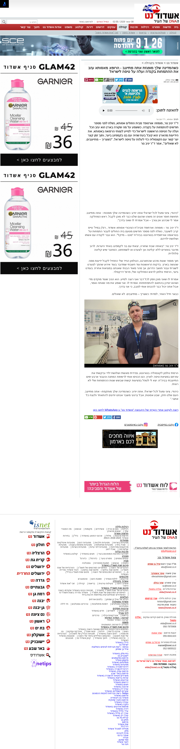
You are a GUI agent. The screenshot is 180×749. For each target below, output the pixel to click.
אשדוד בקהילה (153, 63)
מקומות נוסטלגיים (119, 604)
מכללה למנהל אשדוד (118, 728)
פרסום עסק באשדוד (118, 671)
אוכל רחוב (110, 549)
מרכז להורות (122, 733)
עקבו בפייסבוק (168, 424)
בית (176, 27)
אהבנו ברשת (114, 631)
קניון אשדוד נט (83, 638)
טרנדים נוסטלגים (80, 604)
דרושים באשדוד (120, 682)
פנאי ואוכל (90, 631)
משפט (68, 27)
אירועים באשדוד (120, 680)
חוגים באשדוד (88, 554)
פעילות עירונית (158, 32)
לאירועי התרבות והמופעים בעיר (113, 554)
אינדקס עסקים (74, 631)
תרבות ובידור (121, 551)
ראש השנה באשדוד (108, 633)
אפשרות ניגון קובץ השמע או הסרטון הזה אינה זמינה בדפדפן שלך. (126, 111)
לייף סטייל (123, 613)
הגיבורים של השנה (119, 567)
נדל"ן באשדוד (121, 642)
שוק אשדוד (123, 724)
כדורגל (83, 558)
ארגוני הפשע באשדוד (92, 535)
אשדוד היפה (128, 32)
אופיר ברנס (123, 735)
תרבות (134, 27)
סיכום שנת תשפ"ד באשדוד (114, 588)
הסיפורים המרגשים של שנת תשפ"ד (108, 592)
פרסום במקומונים (120, 658)
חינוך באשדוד (101, 638)
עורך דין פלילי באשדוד (117, 713)
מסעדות (124, 540)
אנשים (78, 529)
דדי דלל (124, 726)
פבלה (125, 737)
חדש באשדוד (98, 610)
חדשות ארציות (121, 535)
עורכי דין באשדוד (120, 689)
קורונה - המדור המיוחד (116, 617)
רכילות (145, 27)
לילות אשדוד (111, 579)
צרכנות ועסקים (120, 608)
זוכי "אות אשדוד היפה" (106, 32)
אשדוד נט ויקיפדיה (119, 697)
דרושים (100, 27)
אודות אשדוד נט (52, 27)
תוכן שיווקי (123, 610)
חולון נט (124, 720)
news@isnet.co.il (167, 608)
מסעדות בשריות (120, 542)
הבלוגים (124, 597)
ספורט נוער (106, 558)
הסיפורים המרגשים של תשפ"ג (92, 567)
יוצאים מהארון (114, 531)
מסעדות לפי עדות (98, 547)
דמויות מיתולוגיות (100, 604)
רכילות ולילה (121, 526)
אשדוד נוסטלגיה (120, 601)
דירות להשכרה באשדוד (117, 669)
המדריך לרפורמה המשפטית (115, 624)
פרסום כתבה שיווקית (118, 700)
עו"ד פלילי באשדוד (119, 711)
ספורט (156, 27)
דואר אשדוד (122, 742)
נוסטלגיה (86, 563)
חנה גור (124, 744)
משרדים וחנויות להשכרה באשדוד (112, 675)
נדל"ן (75, 535)
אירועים (124, 579)
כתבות (125, 563)
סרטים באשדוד (118, 638)
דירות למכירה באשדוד (117, 667)
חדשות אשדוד (121, 533)
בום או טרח (113, 529)
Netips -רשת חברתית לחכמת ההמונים (110, 693)
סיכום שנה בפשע (90, 570)
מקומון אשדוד (121, 660)
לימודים (111, 610)
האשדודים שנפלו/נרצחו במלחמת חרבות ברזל (103, 594)
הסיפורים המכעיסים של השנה (107, 572)
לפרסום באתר (86, 21)
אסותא (169, 119)
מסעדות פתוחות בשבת (81, 545)
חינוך (36, 27)
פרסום (125, 722)
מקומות (88, 529)
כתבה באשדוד (121, 704)
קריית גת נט (122, 717)
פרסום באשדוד (120, 695)
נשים (126, 631)
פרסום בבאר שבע (119, 673)
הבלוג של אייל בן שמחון (117, 599)
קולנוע (79, 27)
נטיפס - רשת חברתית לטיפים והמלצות (110, 647)
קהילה (123, 27)
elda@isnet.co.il (167, 592)
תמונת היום (96, 579)
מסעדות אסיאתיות (104, 545)
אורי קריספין (151, 598)
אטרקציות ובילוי (110, 615)
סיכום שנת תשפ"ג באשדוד (115, 565)
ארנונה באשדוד (121, 686)
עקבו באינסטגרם (136, 424)
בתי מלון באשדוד (120, 653)
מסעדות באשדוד (120, 664)
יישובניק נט (122, 655)
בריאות (142, 32)
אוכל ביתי (120, 545)
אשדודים (100, 529)
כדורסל (93, 558)
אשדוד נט (172, 63)
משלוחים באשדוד (120, 662)
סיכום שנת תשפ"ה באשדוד (114, 627)
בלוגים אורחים (95, 599)
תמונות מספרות (101, 563)
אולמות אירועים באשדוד (116, 706)
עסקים (111, 27)
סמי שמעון (123, 739)
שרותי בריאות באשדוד (117, 678)
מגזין (126, 560)
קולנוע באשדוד (70, 554)
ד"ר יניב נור (160, 119)
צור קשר (25, 27)
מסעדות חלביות (102, 542)
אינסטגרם (83, 579)
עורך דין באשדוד (120, 715)
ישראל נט (123, 644)
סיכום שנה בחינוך (110, 570)
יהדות (101, 631)
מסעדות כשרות (79, 547)
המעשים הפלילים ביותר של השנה (94, 636)
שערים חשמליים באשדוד (116, 691)
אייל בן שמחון (122, 649)
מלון (126, 731)
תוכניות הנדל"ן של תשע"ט (82, 633)
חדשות (167, 27)
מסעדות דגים (84, 542)
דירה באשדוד (122, 709)
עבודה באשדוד (120, 702)
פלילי (108, 535)
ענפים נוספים (122, 558)
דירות (90, 27)
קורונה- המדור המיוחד (117, 620)
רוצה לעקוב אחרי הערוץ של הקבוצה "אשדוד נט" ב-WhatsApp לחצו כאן (135, 409)
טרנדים (95, 615)
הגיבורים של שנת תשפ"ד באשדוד (112, 590)
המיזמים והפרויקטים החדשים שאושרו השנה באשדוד (103, 629)
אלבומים (123, 576)
